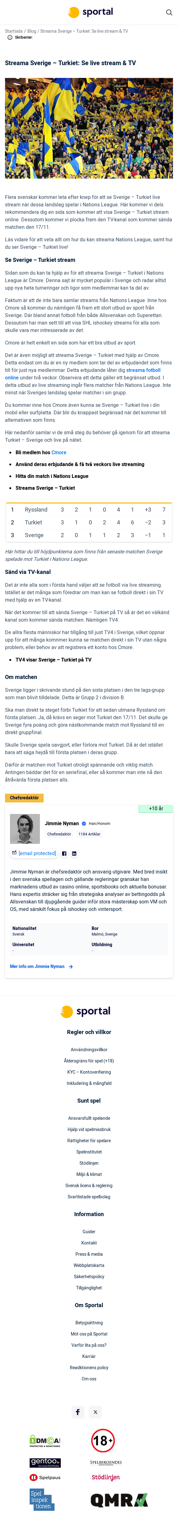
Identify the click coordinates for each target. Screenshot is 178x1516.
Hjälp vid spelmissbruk (89, 1130)
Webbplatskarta (89, 1266)
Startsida (14, 31)
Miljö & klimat (89, 1175)
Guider (89, 1232)
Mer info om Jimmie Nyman (42, 966)
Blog (31, 31)
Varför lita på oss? (89, 1345)
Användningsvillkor (89, 1050)
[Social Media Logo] (78, 1412)
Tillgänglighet (89, 1288)
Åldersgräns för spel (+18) (89, 1061)
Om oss (89, 1379)
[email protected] (37, 853)
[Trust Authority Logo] (59, 1463)
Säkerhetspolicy (89, 1277)
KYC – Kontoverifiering (89, 1072)
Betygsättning (89, 1323)
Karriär (89, 1357)
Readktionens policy (89, 1368)
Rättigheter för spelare (89, 1141)
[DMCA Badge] (59, 1440)
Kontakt (89, 1243)
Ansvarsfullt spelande (89, 1118)
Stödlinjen (89, 1163)
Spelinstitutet (89, 1152)
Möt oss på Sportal (89, 1334)
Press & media (89, 1254)
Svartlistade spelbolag (89, 1197)
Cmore (58, 452)
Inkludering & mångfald (89, 1083)
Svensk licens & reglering (89, 1186)
